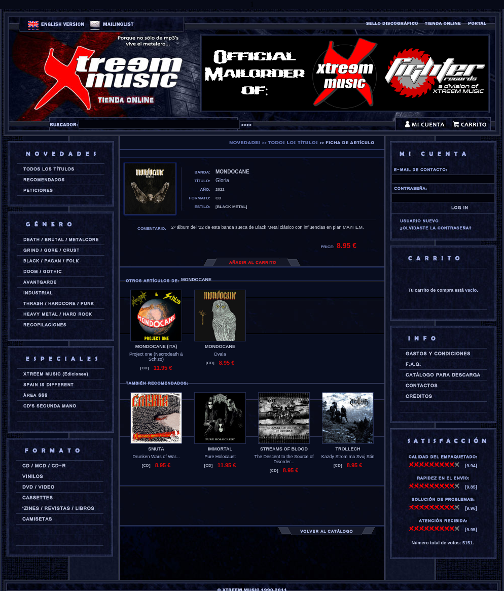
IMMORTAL (220, 448)
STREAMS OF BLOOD (284, 448)
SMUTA (156, 448)
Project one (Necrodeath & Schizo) (156, 357)
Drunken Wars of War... (156, 456)
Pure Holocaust (220, 456)
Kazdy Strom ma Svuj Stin (348, 456)
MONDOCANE (220, 346)
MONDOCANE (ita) (156, 346)
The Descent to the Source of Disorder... (283, 459)
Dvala (220, 354)
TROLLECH (348, 448)
